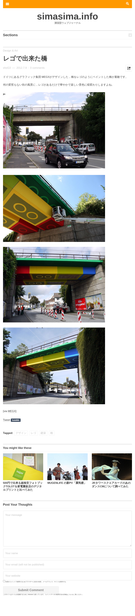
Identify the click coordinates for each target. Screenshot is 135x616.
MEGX (12, 411)
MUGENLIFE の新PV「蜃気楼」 (66, 482)
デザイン (21, 433)
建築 (43, 433)
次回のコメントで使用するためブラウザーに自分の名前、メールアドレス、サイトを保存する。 (36, 582)
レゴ (33, 433)
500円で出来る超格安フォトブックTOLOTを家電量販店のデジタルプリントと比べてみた (23, 486)
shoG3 (7, 67)
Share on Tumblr (16, 420)
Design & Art (10, 50)
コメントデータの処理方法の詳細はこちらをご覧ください (63, 594)
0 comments (37, 67)
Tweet (6, 419)
